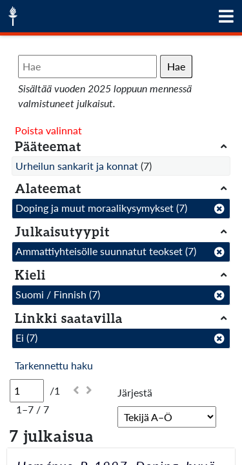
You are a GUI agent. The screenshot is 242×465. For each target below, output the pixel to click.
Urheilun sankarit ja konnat (76, 166)
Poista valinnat (48, 130)
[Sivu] (27, 390)
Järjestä (134, 392)
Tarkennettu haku (54, 365)
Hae (176, 66)
